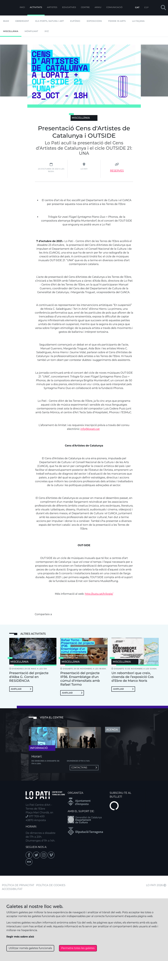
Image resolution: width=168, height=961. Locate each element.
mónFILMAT (31, 31)
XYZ (47, 31)
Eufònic (75, 21)
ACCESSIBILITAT (12, 889)
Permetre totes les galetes (78, 948)
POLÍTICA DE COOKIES (50, 885)
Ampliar (21, 689)
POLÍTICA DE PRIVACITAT (18, 885)
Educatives (69, 7)
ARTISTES (52, 7)
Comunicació (114, 7)
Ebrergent (22, 21)
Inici (22, 7)
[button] (163, 8)
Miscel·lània (10, 31)
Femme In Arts (117, 21)
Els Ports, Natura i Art (49, 21)
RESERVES (117, 170)
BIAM (6, 21)
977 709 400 (35, 816)
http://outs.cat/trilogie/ (99, 593)
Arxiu (98, 7)
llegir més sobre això (20, 936)
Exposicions (94, 21)
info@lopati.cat (90, 429)
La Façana (138, 21)
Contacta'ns (84, 767)
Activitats (36, 7)
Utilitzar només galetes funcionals (30, 948)
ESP (146, 7)
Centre (85, 7)
